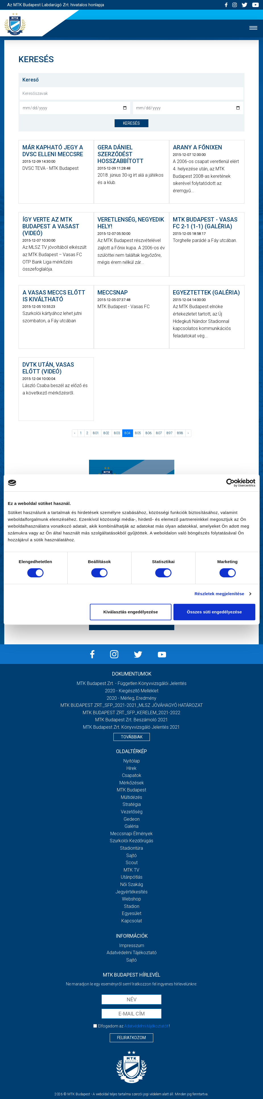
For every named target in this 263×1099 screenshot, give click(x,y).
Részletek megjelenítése (219, 593)
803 (117, 433)
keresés (131, 123)
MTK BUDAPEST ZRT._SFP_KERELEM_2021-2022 (131, 712)
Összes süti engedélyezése (214, 611)
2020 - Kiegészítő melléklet (131, 690)
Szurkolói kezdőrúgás (131, 840)
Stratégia (132, 804)
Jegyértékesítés (131, 892)
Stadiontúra (131, 848)
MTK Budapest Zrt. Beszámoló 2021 (131, 719)
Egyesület (131, 913)
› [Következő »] (188, 433)
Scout (132, 862)
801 (96, 433)
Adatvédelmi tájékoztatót (146, 1026)
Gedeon (132, 819)
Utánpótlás (131, 877)
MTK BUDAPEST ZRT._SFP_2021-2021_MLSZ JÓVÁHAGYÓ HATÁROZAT (132, 705)
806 (149, 433)
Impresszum (131, 945)
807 (159, 433)
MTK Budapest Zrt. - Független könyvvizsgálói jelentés (132, 683)
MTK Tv (131, 870)
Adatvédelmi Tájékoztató (132, 952)
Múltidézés (131, 797)
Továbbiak (131, 737)
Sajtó (131, 855)
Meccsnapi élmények (131, 833)
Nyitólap (131, 761)
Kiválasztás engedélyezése (130, 611)
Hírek (131, 768)
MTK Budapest (131, 790)
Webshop (131, 899)
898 (180, 433)
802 (106, 433)
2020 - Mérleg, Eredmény (131, 698)
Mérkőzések (131, 782)
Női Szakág (131, 884)
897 (170, 433)
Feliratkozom (131, 1037)
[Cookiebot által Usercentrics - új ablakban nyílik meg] (230, 483)
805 (138, 433)
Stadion (131, 906)
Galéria (131, 826)
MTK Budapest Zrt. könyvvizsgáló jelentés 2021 (131, 727)
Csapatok (131, 775)
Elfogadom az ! (134, 1026)
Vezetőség (131, 811)
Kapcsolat (131, 921)
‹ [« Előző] (74, 433)
